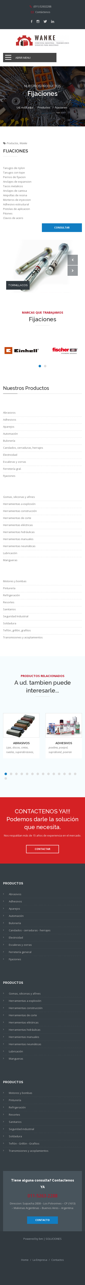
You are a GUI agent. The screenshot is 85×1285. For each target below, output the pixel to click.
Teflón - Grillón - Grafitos (24, 1143)
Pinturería (9, 588)
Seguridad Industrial (15, 616)
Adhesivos (9, 419)
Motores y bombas (14, 581)
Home (25, 1260)
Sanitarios (9, 609)
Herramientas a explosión (19, 504)
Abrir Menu (23, 57)
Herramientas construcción (20, 511)
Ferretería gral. (12, 469)
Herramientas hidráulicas (19, 532)
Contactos (57, 1260)
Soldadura (9, 623)
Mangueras (10, 560)
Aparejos (8, 426)
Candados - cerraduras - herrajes (30, 930)
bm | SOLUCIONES (50, 1239)
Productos (44, 107)
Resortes (8, 602)
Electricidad (10, 455)
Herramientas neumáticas (19, 546)
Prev (73, 260)
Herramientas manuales (18, 539)
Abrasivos (9, 412)
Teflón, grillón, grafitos (17, 630)
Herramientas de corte (17, 518)
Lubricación (10, 553)
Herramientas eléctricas (18, 525)
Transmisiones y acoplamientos (23, 637)
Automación (10, 433)
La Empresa (40, 1260)
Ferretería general (20, 952)
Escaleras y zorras (14, 462)
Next (73, 270)
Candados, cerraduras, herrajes (23, 448)
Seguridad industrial (21, 1129)
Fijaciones (9, 476)
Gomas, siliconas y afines (19, 497)
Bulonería (9, 441)
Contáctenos (42, 12)
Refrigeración (11, 595)
